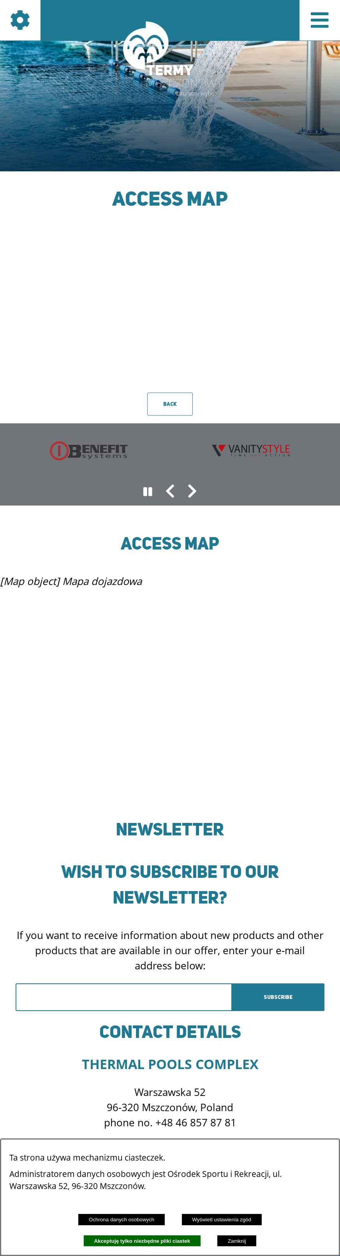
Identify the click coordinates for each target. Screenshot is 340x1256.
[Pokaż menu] (319, 20)
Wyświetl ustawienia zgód (221, 1220)
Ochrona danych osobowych (121, 1220)
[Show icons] (20, 20)
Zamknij (237, 1241)
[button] (170, 492)
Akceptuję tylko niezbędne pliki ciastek (142, 1241)
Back (170, 404)
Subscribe (278, 997)
